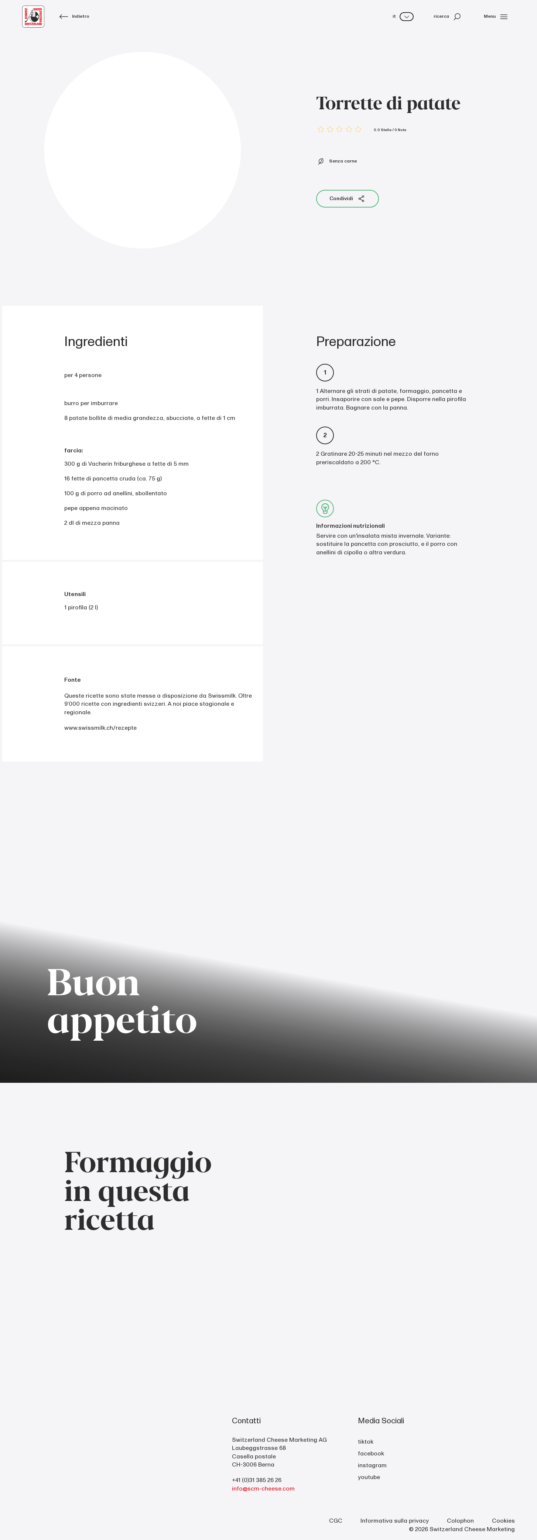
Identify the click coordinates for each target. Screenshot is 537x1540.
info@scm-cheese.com (263, 1489)
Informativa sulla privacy (394, 1521)
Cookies (503, 1521)
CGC (335, 1521)
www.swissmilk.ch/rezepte (100, 728)
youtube (369, 1477)
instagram (372, 1465)
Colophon (460, 1521)
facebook (371, 1454)
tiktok (365, 1442)
